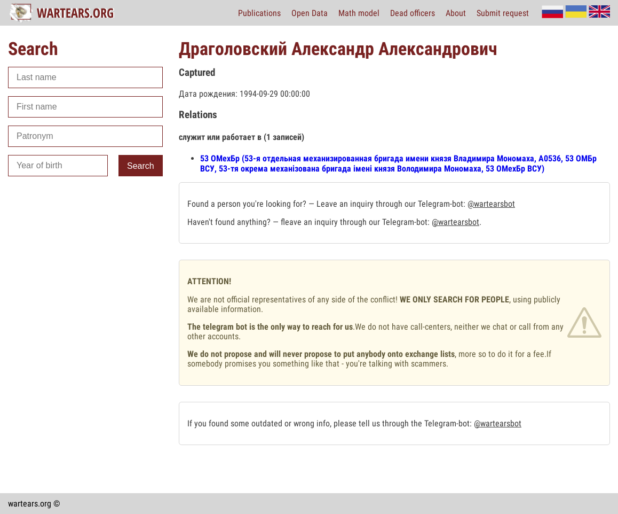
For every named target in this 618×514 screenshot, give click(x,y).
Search (140, 165)
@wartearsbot (491, 204)
